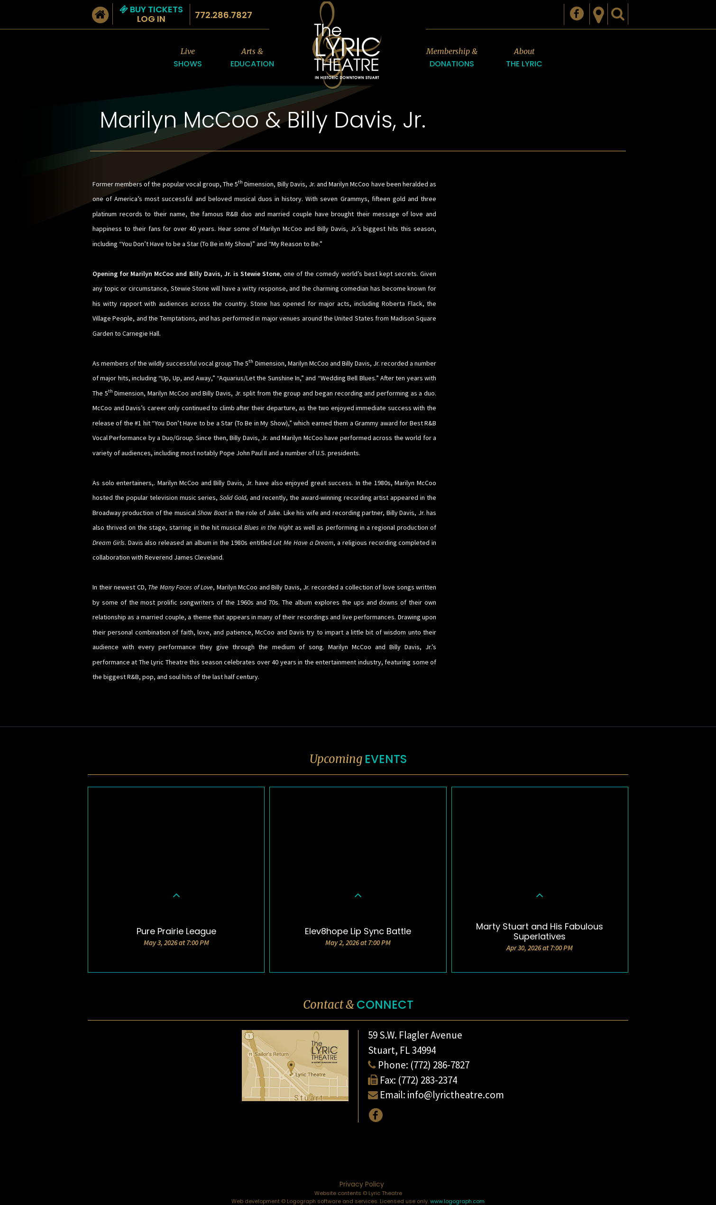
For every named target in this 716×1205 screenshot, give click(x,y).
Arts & (252, 58)
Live (188, 58)
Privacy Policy (362, 1184)
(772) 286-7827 (439, 1064)
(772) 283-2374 (427, 1080)
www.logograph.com (457, 1201)
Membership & (451, 58)
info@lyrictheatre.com (455, 1094)
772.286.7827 (223, 15)
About (524, 58)
